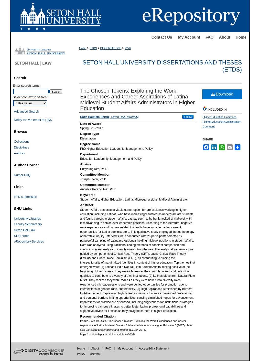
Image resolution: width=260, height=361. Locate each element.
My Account (189, 37)
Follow (188, 116)
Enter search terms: (26, 85)
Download (222, 94)
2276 (128, 48)
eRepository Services (29, 241)
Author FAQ (22, 175)
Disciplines (21, 147)
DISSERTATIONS (110, 48)
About (224, 37)
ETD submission (25, 197)
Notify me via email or (33, 120)
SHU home (22, 236)
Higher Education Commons (220, 117)
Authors (19, 153)
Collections (22, 141)
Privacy (81, 354)
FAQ (210, 37)
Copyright (95, 354)
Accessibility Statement (154, 348)
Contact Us (162, 37)
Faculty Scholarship (28, 224)
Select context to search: (30, 97)
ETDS (93, 48)
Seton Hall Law (24, 230)
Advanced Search (26, 111)
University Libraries (27, 218)
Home (241, 37)
